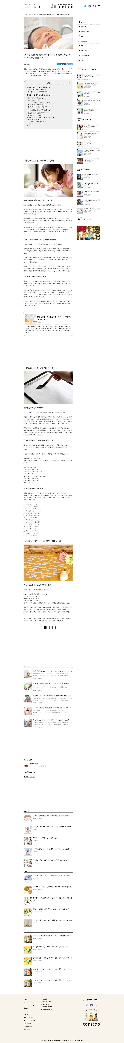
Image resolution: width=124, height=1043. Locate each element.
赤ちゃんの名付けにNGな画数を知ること (36, 98)
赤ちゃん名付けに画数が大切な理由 (38, 87)
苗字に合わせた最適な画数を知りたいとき (37, 121)
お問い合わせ (46, 1004)
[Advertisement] (35, 792)
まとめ (29, 125)
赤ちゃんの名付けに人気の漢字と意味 (36, 104)
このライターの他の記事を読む (38, 766)
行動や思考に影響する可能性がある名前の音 (37, 112)
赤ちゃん (33, 776)
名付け (26, 776)
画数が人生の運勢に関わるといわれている (37, 89)
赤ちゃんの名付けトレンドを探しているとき (37, 123)
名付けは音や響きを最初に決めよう (35, 113)
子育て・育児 (30, 14)
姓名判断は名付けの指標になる (34, 93)
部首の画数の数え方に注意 (33, 100)
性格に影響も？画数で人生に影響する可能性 (37, 91)
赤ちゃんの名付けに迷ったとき (34, 119)
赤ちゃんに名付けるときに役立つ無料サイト (41, 117)
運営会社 (45, 999)
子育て (36, 14)
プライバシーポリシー (48, 1001)
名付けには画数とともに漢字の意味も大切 (40, 102)
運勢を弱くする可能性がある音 (34, 115)
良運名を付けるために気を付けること (39, 95)
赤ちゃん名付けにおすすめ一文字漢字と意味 (37, 106)
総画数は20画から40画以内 (34, 97)
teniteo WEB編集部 (34, 763)
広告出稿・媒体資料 (47, 1006)
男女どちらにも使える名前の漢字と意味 (36, 108)
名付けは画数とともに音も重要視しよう (40, 110)
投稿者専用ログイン (47, 1009)
